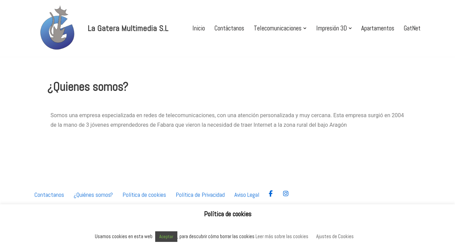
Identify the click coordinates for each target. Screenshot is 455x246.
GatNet (412, 28)
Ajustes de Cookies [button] (335, 236)
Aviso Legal (246, 197)
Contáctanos (229, 28)
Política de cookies (144, 197)
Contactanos (49, 197)
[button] (305, 28)
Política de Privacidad (200, 197)
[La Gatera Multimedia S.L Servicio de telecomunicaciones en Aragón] (100, 28)
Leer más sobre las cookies (281, 236)
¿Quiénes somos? (93, 197)
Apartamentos (377, 28)
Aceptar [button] (166, 237)
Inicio (198, 28)
